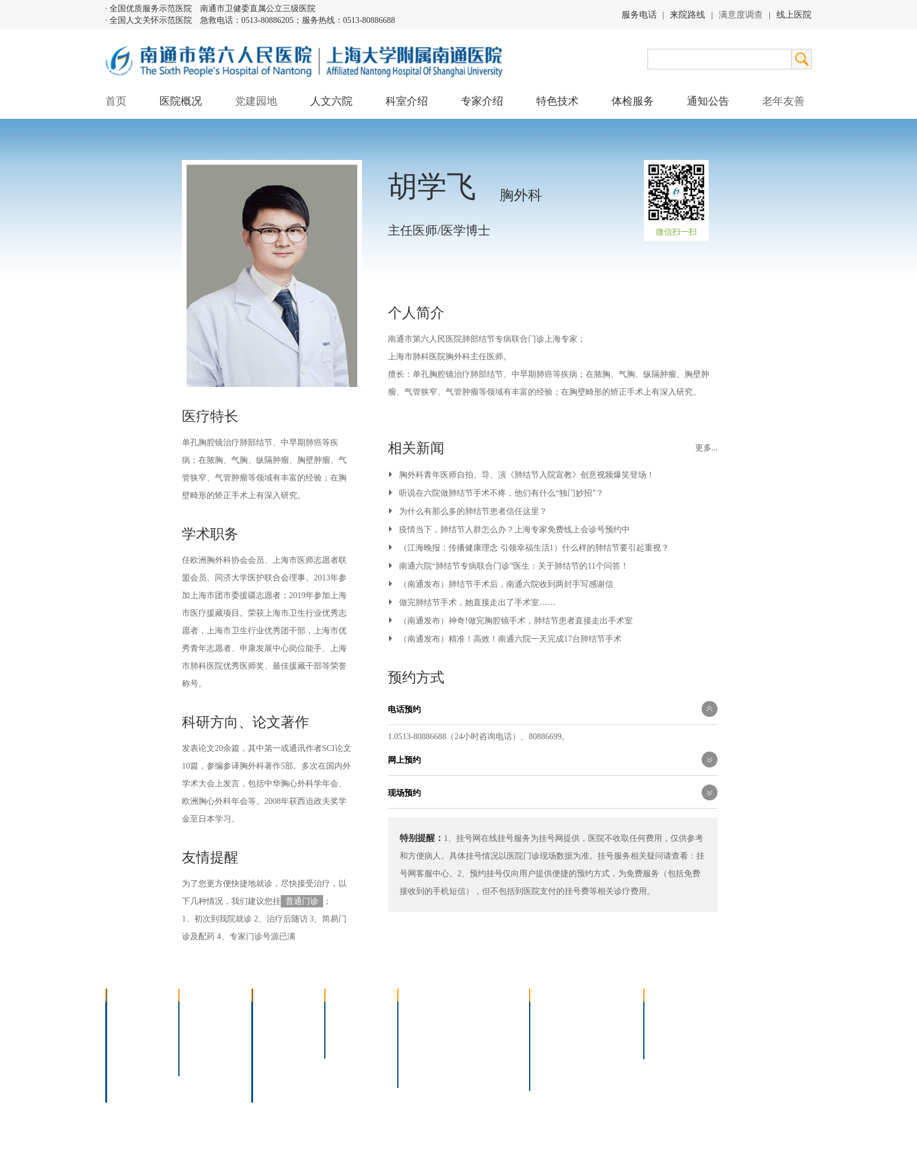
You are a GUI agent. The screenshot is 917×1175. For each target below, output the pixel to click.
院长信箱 (130, 1073)
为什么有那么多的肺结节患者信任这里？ (473, 511)
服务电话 (639, 14)
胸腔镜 (418, 1027)
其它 (268, 1073)
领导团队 (130, 1027)
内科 (268, 1027)
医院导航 (553, 1058)
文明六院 (203, 1058)
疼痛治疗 (483, 1012)
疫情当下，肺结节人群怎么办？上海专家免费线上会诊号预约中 (514, 529)
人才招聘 (668, 1027)
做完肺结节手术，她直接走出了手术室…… (477, 602)
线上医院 (794, 14)
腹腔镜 (479, 1043)
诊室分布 (606, 1043)
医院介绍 (130, 1012)
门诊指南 (553, 1012)
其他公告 (668, 1043)
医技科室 (276, 1058)
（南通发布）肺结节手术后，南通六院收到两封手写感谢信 (506, 584)
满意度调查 (741, 14)
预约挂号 (606, 1027)
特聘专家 (349, 1027)
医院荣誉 (130, 1058)
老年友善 (783, 101)
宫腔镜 (479, 1058)
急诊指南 (606, 1012)
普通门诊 (301, 901)
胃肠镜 (418, 1043)
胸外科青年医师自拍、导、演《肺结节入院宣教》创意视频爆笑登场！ (526, 474)
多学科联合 (280, 1012)
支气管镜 (483, 1027)
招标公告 (668, 1012)
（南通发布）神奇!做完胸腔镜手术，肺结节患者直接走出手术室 (516, 620)
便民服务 (553, 1043)
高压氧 (418, 1058)
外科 (268, 1043)
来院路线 (687, 14)
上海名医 (349, 1012)
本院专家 (349, 1043)
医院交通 (130, 1088)
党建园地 (256, 101)
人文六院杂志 (211, 1027)
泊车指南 (606, 1058)
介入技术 (422, 1012)
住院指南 (553, 1027)
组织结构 (130, 1043)
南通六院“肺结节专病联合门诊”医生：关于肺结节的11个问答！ (514, 566)
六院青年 (203, 1043)
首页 (116, 101)
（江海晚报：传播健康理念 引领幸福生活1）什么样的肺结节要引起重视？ (534, 547)
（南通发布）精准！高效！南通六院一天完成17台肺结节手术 (510, 639)
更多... (706, 447)
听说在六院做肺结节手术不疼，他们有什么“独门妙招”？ (501, 493)
